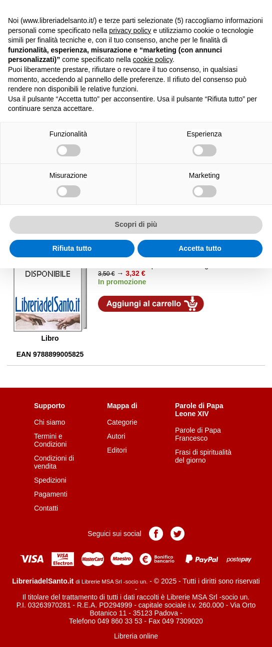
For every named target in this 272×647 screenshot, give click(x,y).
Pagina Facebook (156, 534)
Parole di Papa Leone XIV (199, 410)
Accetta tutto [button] (200, 248)
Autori (116, 436)
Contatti (46, 508)
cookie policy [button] (152, 59)
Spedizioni (50, 480)
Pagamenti (51, 494)
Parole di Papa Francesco (198, 434)
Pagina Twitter (177, 534)
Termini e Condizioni (50, 440)
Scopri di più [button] (136, 224)
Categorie (122, 422)
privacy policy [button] (130, 30)
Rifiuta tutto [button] (72, 248)
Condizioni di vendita (54, 462)
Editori (117, 450)
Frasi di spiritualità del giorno (203, 456)
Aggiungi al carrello (151, 304)
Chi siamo (49, 422)
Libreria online (136, 636)
